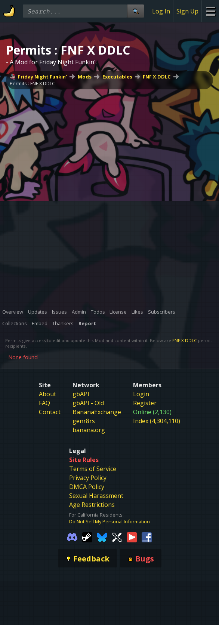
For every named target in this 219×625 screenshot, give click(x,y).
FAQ (44, 403)
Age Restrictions (92, 505)
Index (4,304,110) (156, 421)
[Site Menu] (210, 11)
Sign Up (187, 11)
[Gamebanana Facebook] (147, 536)
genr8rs (84, 421)
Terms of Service (92, 469)
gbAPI (81, 394)
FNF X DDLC (156, 76)
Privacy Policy (88, 478)
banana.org (89, 430)
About (47, 394)
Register (145, 403)
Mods (85, 76)
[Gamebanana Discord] (72, 536)
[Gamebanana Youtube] (132, 536)
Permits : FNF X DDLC (32, 83)
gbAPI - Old (88, 403)
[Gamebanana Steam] (87, 536)
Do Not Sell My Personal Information (109, 521)
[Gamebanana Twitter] (117, 536)
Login (141, 394)
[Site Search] (135, 11)
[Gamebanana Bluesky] (102, 536)
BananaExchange (97, 412)
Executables (117, 76)
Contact (50, 412)
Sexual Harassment (96, 496)
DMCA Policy (86, 487)
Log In (161, 11)
